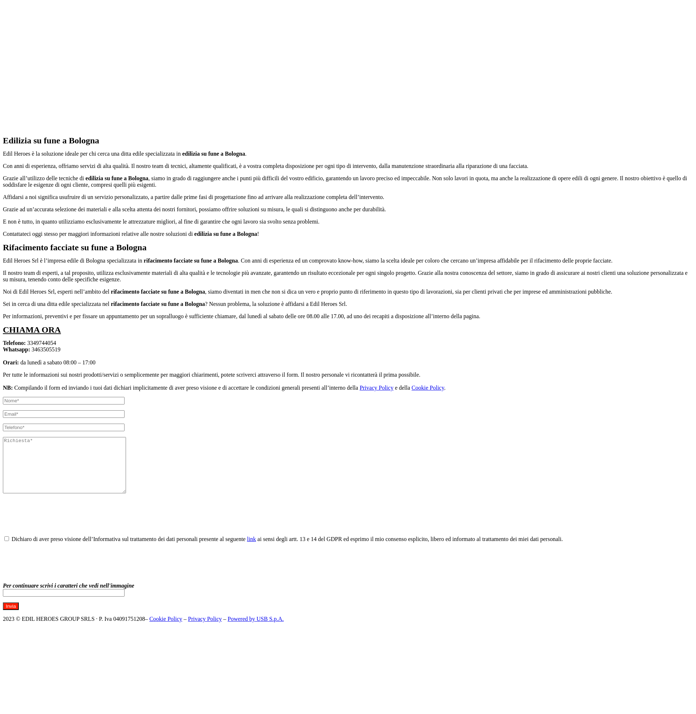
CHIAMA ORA (32, 329)
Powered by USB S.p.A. (256, 630)
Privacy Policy (376, 388)
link (251, 550)
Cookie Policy (428, 388)
